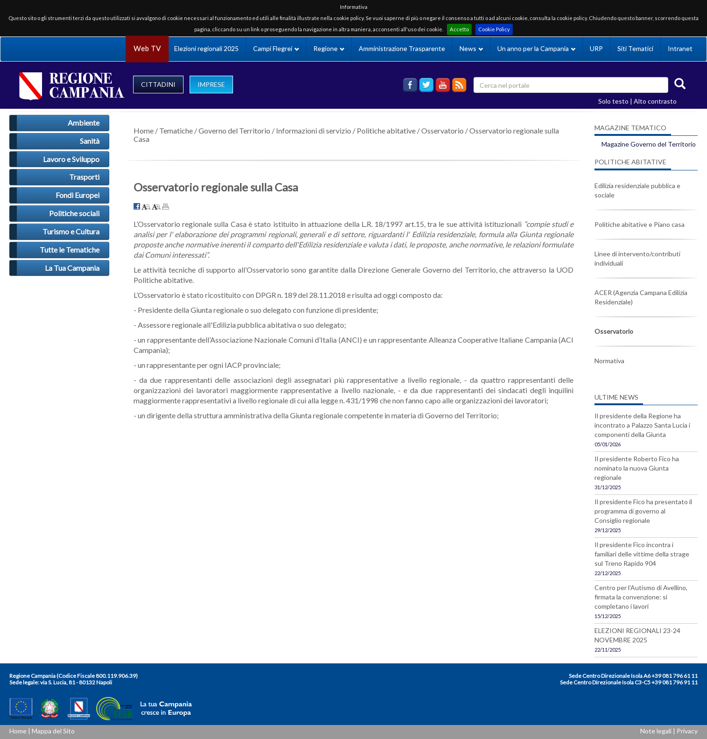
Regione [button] (328, 48)
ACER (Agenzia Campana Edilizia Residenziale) (640, 297)
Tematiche (176, 130)
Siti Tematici (635, 48)
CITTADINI (158, 84)
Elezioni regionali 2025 (206, 48)
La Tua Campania (72, 267)
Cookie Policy (494, 29)
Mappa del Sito (53, 731)
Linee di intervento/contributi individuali (637, 258)
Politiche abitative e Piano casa (639, 224)
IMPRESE (211, 84)
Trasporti (84, 176)
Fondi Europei (77, 194)
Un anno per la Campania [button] (536, 48)
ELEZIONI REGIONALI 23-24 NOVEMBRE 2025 (637, 635)
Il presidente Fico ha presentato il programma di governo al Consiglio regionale (643, 511)
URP (596, 48)
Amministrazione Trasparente (402, 48)
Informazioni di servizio (313, 130)
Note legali (656, 731)
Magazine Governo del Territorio (648, 144)
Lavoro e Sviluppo (71, 159)
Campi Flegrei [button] (276, 48)
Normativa (609, 361)
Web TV (147, 48)
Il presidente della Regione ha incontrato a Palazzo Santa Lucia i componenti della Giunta (642, 425)
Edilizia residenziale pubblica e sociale (637, 190)
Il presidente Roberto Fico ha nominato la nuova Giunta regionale (636, 468)
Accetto (459, 29)
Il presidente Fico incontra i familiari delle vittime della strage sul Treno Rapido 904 (641, 554)
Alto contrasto (655, 101)
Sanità (89, 140)
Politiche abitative (386, 130)
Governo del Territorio (234, 130)
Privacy (687, 731)
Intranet (680, 48)
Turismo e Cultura (70, 231)
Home (144, 130)
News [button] (471, 48)
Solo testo (613, 101)
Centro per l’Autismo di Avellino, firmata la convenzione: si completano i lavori (640, 597)
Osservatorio (442, 130)
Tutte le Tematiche (69, 249)
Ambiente (83, 122)
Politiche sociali (74, 213)
